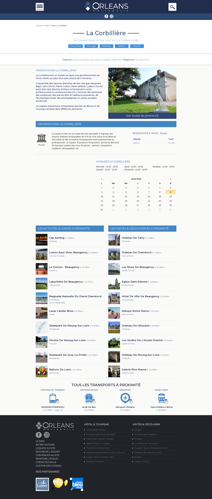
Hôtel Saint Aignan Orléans (100, 439)
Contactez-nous (46, 462)
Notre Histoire (45, 444)
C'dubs (138, 439)
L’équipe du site (45, 448)
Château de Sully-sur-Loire (148, 452)
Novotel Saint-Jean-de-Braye (100, 434)
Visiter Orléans (142, 461)
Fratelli (138, 457)
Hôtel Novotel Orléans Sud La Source (105, 452)
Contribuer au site (47, 455)
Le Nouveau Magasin (145, 434)
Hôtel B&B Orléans (96, 429)
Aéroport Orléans (95, 461)
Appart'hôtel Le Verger (98, 443)
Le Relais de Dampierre (147, 443)
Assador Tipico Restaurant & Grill (151, 448)
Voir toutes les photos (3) (142, 115)
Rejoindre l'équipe (48, 451)
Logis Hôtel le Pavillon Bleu (100, 457)
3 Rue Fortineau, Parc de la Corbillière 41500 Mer (97, 59)
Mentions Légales (47, 458)
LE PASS (40, 441)
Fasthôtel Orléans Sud (97, 448)
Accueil (39, 25)
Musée (46, 25)
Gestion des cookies (48, 465)
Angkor (138, 429)
